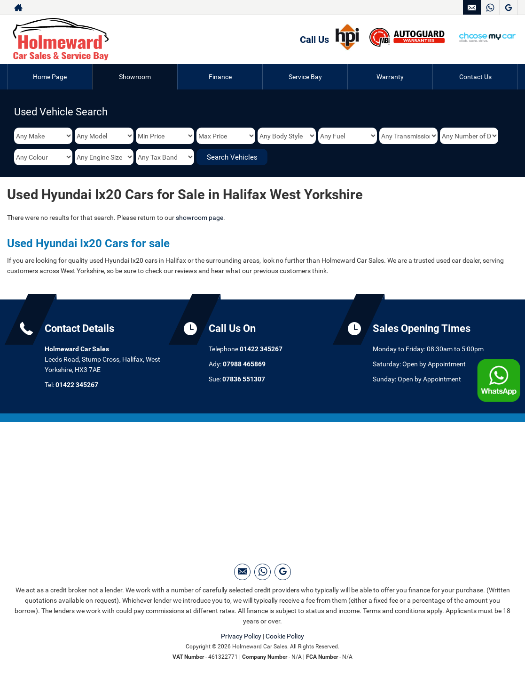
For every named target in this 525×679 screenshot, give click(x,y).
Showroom (135, 77)
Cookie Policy (285, 636)
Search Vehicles (232, 157)
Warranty (390, 77)
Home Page (50, 77)
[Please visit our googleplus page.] (508, 7)
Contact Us (475, 77)
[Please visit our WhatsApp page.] (490, 7)
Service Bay (305, 77)
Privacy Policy (241, 636)
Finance (220, 77)
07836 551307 (243, 379)
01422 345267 (76, 384)
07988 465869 (244, 364)
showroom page (199, 217)
